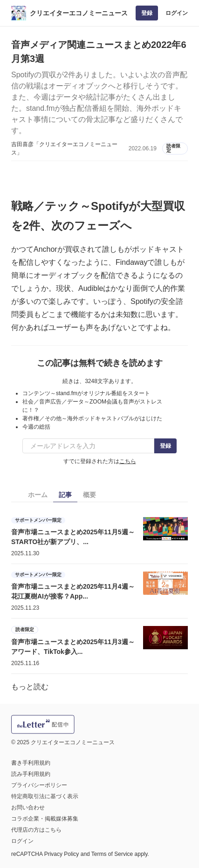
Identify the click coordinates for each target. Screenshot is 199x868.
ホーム (38, 494)
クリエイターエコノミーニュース (79, 13)
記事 (65, 494)
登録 (146, 13)
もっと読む (29, 687)
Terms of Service (112, 854)
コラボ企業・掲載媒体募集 (44, 818)
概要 (89, 494)
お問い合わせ (28, 807)
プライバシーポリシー (39, 785)
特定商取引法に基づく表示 (44, 796)
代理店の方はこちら (36, 830)
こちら (127, 461)
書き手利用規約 (30, 763)
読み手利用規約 (30, 774)
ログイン (176, 13)
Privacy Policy (61, 854)
